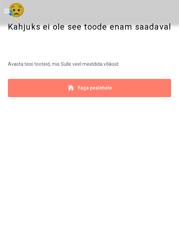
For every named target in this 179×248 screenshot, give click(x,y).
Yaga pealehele (89, 88)
